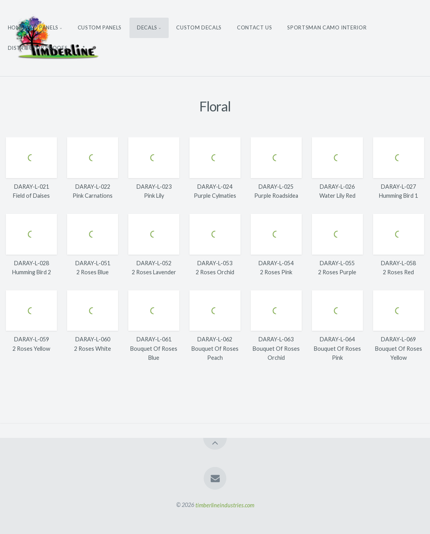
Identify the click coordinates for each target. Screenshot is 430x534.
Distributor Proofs (38, 48)
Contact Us (254, 27)
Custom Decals (198, 27)
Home (16, 27)
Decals (147, 27)
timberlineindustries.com (224, 504)
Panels (48, 27)
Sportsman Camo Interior (326, 27)
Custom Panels (100, 27)
